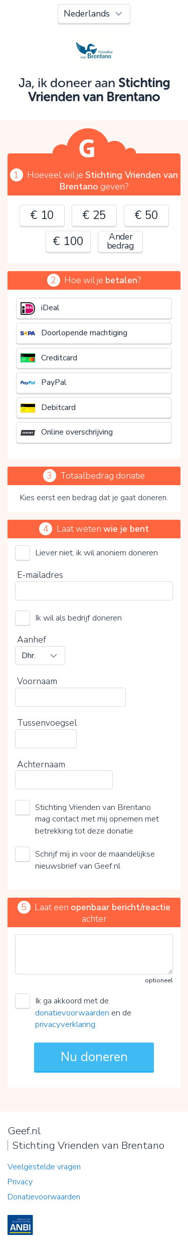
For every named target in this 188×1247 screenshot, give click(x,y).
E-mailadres (40, 575)
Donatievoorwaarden (44, 1196)
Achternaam (41, 764)
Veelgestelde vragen (44, 1166)
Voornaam (37, 681)
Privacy (20, 1181)
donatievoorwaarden (72, 1012)
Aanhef (31, 640)
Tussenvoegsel (47, 723)
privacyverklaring (65, 1024)
